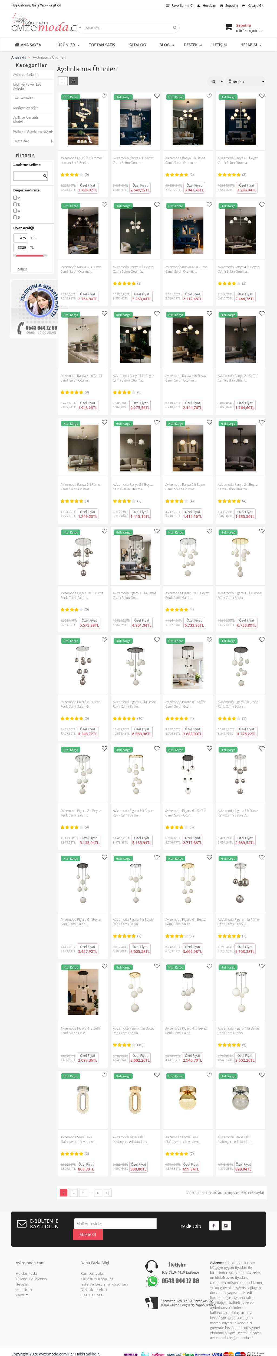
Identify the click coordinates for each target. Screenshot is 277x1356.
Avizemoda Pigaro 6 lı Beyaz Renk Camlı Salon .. (80, 921)
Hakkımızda (26, 1263)
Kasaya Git (252, 5)
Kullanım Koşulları (98, 1269)
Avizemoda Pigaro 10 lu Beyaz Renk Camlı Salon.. (187, 595)
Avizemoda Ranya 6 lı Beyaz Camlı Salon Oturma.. (185, 160)
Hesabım (206, 5)
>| (108, 1192)
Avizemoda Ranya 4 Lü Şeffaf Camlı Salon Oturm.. (81, 378)
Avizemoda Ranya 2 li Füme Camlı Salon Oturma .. (80, 486)
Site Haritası (92, 1285)
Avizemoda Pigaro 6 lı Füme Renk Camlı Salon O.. (238, 813)
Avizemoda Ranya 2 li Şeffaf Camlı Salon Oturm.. (237, 378)
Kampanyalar (93, 1263)
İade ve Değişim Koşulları (104, 1274)
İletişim (23, 1274)
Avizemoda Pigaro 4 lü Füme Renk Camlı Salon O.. (238, 921)
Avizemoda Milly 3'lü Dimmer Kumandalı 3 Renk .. (81, 160)
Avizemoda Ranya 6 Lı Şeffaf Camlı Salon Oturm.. (133, 160)
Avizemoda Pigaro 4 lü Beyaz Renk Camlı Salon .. (133, 1030)
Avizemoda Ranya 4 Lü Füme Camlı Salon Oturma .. (186, 269)
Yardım (22, 1285)
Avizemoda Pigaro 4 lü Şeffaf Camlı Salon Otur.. (80, 1030)
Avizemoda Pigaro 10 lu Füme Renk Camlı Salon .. (81, 595)
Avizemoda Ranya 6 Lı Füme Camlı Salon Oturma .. (80, 269)
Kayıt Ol (54, 5)
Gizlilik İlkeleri (94, 1280)
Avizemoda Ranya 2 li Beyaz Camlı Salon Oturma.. (133, 486)
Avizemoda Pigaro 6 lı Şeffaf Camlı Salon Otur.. (185, 813)
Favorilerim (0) (179, 5)
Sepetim (229, 5)
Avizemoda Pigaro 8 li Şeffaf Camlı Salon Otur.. (185, 704)
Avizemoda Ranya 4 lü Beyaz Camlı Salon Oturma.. (238, 269)
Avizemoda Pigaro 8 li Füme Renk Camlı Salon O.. (80, 704)
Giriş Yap (39, 5)
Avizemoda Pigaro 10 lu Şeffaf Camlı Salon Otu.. (134, 595)
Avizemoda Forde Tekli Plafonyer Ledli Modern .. (183, 1139)
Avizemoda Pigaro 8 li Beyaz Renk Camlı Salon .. (238, 704)
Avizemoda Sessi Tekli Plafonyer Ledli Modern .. (78, 1139)
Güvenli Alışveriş (31, 1269)
